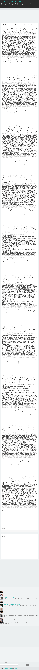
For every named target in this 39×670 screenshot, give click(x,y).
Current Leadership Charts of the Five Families (12, 3)
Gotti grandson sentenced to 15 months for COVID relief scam (12, 597)
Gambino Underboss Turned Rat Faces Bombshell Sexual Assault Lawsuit (14, 593)
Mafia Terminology (29, 3)
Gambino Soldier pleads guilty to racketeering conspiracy (11, 604)
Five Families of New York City (11, 2)
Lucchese (35, 3)
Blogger (16, 668)
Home (2, 3)
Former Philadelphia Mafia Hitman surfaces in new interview (12, 611)
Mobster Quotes (23, 3)
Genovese (3, 4)
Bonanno (13, 4)
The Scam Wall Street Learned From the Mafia (17, 24)
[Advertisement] (19, 17)
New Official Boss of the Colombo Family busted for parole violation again (14, 608)
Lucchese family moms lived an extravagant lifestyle (11, 618)
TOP (37, 668)
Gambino (6, 4)
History (23, 4)
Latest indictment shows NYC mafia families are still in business (13, 614)
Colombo (10, 4)
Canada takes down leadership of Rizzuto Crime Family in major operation (14, 621)
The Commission (19, 4)
